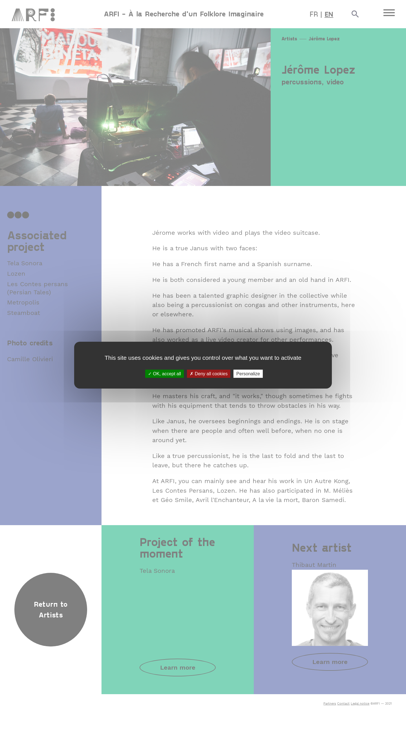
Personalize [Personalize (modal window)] (248, 373)
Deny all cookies (209, 373)
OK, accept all (164, 373)
